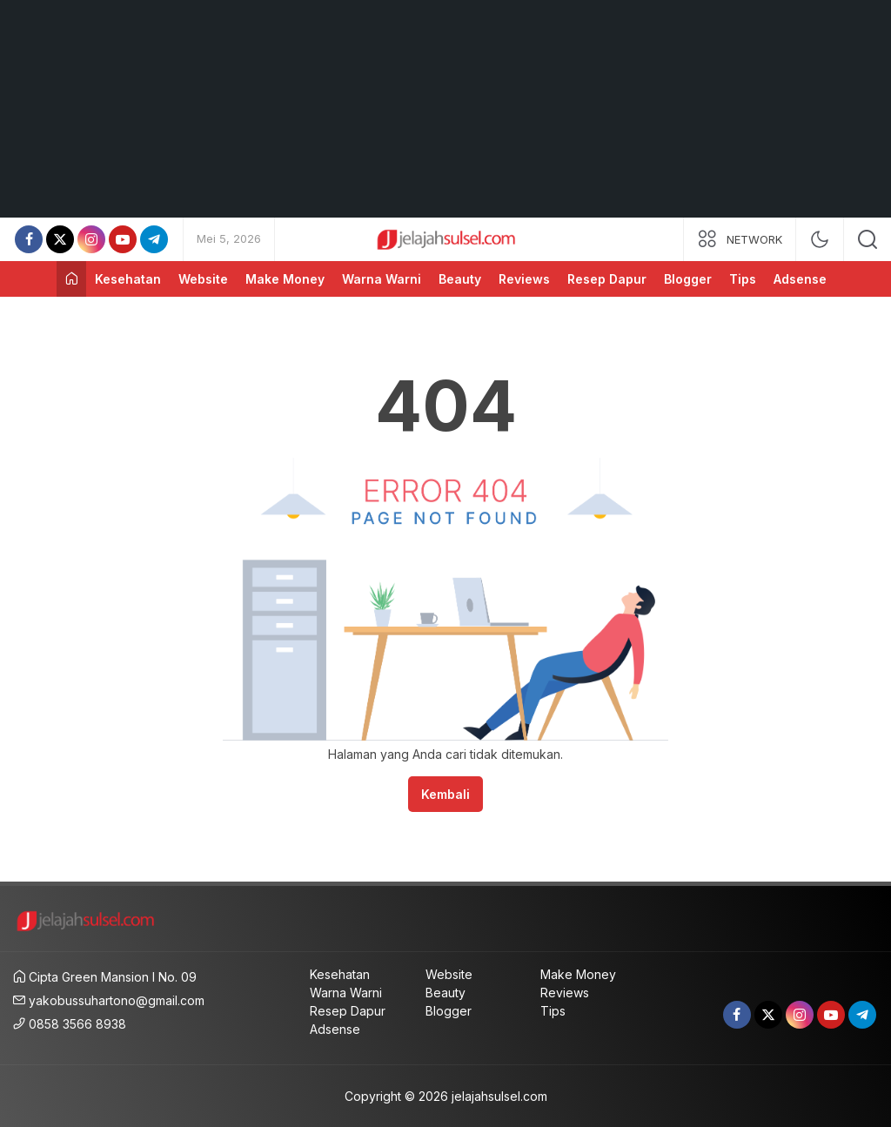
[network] (739, 239)
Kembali (445, 794)
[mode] (819, 239)
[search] (867, 239)
